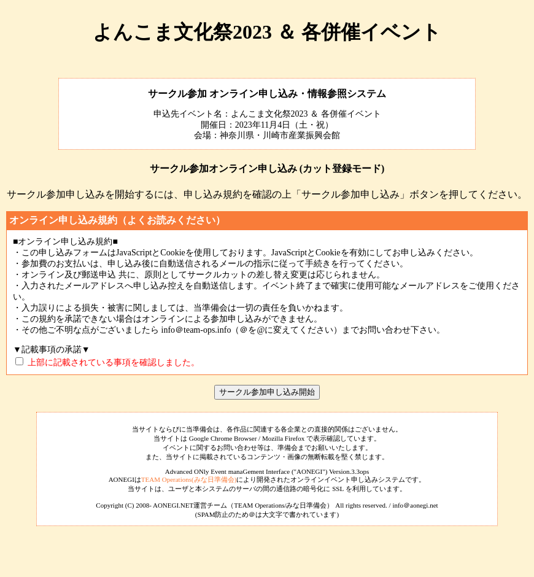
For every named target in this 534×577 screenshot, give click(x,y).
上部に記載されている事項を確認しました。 (113, 362)
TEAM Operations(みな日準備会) (189, 479)
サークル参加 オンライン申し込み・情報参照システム (267, 93)
